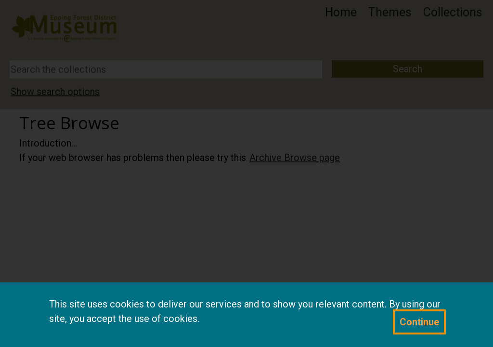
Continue (419, 322)
